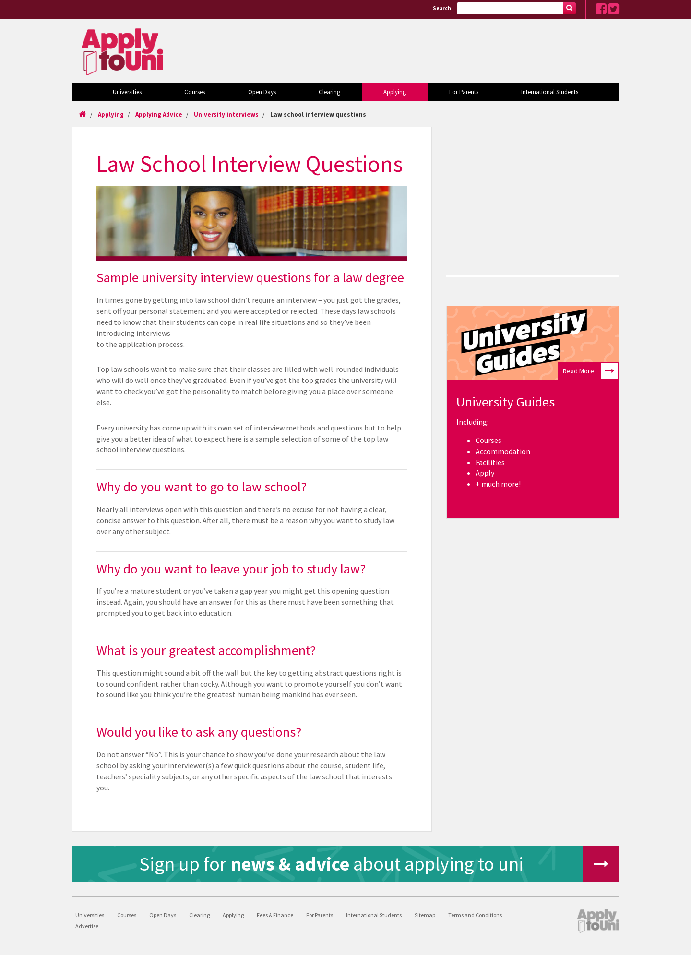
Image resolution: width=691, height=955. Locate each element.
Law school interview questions (318, 114)
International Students (549, 92)
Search (442, 8)
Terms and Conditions (475, 915)
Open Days (262, 92)
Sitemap (425, 915)
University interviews (226, 114)
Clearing (329, 92)
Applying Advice (158, 114)
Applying (394, 92)
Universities (127, 92)
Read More (590, 371)
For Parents (463, 92)
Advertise (86, 926)
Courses (194, 92)
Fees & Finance (275, 915)
